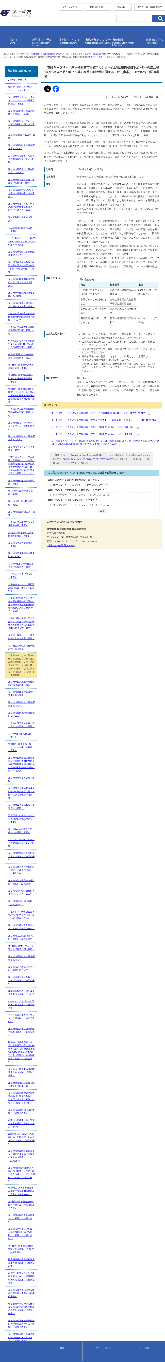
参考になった (15, 422)
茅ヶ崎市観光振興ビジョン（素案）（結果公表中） (30, 1261)
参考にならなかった (51, 422)
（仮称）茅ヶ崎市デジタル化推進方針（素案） (28, 784)
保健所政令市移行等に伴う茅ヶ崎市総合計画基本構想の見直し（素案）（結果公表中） (48, 1231)
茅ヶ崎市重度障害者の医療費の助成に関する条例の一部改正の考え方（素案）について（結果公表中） (55, 1126)
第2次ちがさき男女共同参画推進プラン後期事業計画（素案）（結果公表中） (43, 1171)
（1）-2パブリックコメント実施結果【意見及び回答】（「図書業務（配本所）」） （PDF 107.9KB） (63, 360)
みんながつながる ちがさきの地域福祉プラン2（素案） (33, 973)
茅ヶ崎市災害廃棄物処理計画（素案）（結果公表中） (31, 996)
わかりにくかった (54, 435)
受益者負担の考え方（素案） (19, 601)
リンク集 (4, 1335)
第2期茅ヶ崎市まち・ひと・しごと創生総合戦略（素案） (33, 921)
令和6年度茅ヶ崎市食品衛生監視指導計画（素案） (30, 683)
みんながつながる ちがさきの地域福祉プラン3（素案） (33, 564)
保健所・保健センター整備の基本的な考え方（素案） (31, 851)
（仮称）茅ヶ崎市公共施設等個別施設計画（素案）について (34, 668)
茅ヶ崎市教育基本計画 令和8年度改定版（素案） (30, 579)
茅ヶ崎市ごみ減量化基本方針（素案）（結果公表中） (31, 1033)
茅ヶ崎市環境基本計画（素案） (20, 936)
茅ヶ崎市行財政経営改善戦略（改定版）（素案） (29, 534)
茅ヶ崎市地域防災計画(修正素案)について (25, 556)
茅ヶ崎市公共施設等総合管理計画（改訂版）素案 (29, 876)
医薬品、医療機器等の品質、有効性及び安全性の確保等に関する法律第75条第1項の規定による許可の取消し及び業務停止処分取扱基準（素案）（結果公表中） (81, 1102)
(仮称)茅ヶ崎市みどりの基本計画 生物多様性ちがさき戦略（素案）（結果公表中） (46, 1148)
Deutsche (5, 29)
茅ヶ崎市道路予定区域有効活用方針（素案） (27, 884)
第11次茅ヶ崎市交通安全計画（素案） (24, 761)
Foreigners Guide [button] (9, 12)
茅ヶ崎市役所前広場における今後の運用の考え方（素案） (33, 586)
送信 (82, 455)
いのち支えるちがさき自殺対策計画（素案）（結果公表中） (34, 1078)
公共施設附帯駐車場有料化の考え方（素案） (27, 858)
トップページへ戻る (10, 1319)
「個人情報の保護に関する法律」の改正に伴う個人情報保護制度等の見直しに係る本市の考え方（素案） (56, 843)
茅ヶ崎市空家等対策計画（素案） (21, 799)
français (4, 26)
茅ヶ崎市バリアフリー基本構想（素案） (25, 736)
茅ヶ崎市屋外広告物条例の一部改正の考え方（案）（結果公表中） (38, 988)
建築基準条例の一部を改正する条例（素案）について (31, 1071)
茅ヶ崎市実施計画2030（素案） (21, 549)
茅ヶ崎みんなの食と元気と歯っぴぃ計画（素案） (29, 966)
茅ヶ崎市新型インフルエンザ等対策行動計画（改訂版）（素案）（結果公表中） (44, 1193)
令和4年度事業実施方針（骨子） (21, 914)
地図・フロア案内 (8, 1355)
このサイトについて (10, 1332)
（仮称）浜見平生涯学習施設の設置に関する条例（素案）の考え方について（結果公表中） (50, 1276)
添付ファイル (10, 346)
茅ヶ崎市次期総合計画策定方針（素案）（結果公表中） (32, 1186)
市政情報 (32, 82)
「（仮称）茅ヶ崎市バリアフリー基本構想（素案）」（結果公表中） (39, 1253)
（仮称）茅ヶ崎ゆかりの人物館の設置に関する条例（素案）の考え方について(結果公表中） (50, 1283)
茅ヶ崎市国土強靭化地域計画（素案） (24, 769)
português (5, 37)
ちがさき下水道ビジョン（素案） (21, 821)
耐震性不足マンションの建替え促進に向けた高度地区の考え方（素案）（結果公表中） (48, 1216)
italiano (3, 31)
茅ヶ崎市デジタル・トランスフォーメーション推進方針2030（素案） (39, 526)
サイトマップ (7, 1325)
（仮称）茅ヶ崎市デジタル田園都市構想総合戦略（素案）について (38, 661)
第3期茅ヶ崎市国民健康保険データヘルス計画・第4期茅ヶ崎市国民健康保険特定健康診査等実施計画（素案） (59, 706)
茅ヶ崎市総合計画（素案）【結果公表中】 (26, 1011)
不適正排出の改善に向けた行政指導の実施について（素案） (34, 959)
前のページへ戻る (9, 1316)
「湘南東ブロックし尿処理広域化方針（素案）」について (33, 828)
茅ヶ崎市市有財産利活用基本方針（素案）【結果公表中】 (33, 981)
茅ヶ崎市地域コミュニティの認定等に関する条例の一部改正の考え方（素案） (43, 594)
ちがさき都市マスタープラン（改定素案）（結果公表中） (33, 1086)
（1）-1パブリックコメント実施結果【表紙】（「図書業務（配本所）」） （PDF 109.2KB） (58, 353)
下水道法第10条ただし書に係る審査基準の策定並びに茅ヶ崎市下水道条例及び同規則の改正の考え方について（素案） (63, 836)
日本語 (3, 39)
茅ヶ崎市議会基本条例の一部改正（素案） (26, 1305)
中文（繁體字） (8, 21)
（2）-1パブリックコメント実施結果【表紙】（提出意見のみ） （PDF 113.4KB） (52, 367)
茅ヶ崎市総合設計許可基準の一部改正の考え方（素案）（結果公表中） (40, 1246)
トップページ (20, 82)
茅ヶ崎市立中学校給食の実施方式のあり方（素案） (30, 1003)
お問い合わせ (6, 1358)
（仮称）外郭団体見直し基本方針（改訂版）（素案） (31, 906)
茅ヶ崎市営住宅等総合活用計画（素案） (25, 806)
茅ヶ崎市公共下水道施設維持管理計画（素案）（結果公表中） (36, 1223)
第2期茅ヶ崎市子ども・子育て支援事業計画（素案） (31, 1041)
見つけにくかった (54, 448)
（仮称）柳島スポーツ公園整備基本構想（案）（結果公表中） (36, 1298)
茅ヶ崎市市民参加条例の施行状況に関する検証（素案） (32, 639)
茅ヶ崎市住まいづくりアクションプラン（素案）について (33, 721)
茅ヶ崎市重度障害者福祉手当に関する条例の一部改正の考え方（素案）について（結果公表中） (52, 1156)
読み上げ (7, 44)
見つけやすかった (17, 448)
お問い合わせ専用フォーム (16, 490)
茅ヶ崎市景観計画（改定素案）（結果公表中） (28, 1134)
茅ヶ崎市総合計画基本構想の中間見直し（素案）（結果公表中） (37, 1268)
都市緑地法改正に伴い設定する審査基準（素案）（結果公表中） (37, 1141)
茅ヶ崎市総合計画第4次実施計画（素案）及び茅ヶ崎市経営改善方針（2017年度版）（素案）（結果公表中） (58, 1163)
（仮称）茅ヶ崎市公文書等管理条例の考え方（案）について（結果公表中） (42, 1018)
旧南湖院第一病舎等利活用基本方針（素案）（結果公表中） (34, 1208)
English (4, 15)
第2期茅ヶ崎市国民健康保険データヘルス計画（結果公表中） (35, 1178)
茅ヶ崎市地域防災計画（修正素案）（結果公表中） (30, 1119)
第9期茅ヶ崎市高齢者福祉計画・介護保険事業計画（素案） (34, 698)
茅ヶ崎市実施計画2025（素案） (21, 776)
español (4, 34)
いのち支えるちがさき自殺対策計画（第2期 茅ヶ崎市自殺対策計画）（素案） (44, 676)
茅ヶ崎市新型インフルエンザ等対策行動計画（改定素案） (33, 541)
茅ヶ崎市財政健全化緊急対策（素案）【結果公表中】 (31, 1026)
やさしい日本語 (8, 9)
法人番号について (35, 1352)
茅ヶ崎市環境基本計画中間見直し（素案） (26, 571)
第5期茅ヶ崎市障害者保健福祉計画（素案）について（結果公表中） (38, 1201)
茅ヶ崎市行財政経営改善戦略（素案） (24, 754)
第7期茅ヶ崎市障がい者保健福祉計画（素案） (27, 691)
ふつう (31, 422)
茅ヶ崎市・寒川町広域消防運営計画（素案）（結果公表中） (34, 1111)
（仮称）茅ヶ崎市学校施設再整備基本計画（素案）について (34, 713)
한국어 (3, 24)
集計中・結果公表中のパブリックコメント (101, 82)
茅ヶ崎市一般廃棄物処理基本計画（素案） (26, 646)
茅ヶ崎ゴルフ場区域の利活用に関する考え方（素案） (31, 653)
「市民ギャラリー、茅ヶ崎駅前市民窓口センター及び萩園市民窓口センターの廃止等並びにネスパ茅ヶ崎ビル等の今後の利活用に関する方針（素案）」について (83, 745)
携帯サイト (6, 1322)
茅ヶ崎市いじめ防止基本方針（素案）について (28, 1056)
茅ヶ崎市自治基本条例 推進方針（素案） (26, 951)
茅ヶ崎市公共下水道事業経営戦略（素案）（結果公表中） (33, 1093)
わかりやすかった (17, 435)
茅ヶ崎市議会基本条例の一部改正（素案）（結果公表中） (33, 1063)
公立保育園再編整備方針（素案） (21, 609)
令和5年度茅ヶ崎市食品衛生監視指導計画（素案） (30, 813)
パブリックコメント (71, 82)
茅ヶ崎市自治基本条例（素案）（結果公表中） (28, 1290)
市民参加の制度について (49, 82)
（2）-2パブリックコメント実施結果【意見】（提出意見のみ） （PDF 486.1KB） (52, 373)
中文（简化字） (8, 17)
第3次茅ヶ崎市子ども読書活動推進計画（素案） (29, 791)
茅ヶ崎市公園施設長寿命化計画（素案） (25, 899)
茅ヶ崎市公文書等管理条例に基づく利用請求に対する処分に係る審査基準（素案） (45, 944)
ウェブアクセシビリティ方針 (15, 1329)
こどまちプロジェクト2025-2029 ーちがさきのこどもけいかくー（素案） (41, 616)
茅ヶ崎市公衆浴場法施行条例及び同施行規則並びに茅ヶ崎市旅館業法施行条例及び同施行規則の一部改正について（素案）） (66, 929)
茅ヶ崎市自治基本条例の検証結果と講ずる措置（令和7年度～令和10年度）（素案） (46, 631)
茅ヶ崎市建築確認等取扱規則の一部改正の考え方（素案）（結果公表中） (41, 1238)
